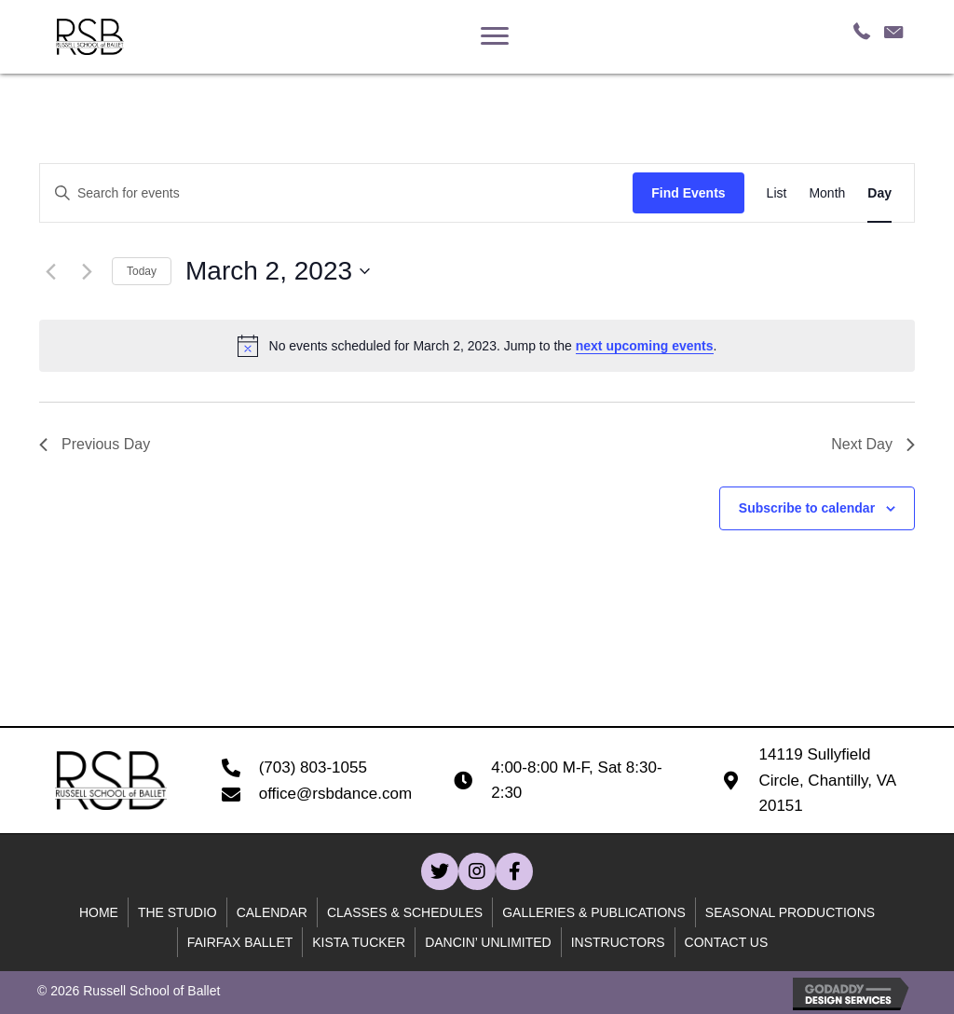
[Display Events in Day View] (879, 193)
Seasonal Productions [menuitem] (790, 912)
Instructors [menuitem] (618, 942)
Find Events (688, 192)
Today (142, 271)
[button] (439, 871)
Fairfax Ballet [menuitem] (240, 942)
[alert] (477, 346)
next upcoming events (645, 345)
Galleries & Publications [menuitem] (594, 912)
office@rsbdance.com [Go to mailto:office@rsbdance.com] (335, 793)
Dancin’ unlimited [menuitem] (488, 942)
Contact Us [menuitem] (727, 942)
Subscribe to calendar (807, 507)
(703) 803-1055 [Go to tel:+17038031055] (313, 767)
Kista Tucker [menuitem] (358, 942)
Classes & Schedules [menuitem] (405, 912)
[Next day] (86, 271)
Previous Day (94, 444)
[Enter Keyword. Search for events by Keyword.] (336, 193)
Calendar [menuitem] (272, 912)
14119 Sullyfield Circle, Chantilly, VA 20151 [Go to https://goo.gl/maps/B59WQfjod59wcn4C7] (826, 780)
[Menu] (494, 36)
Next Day (873, 444)
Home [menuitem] (98, 912)
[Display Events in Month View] (827, 193)
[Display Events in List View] (777, 193)
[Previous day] (50, 271)
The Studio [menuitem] (177, 912)
